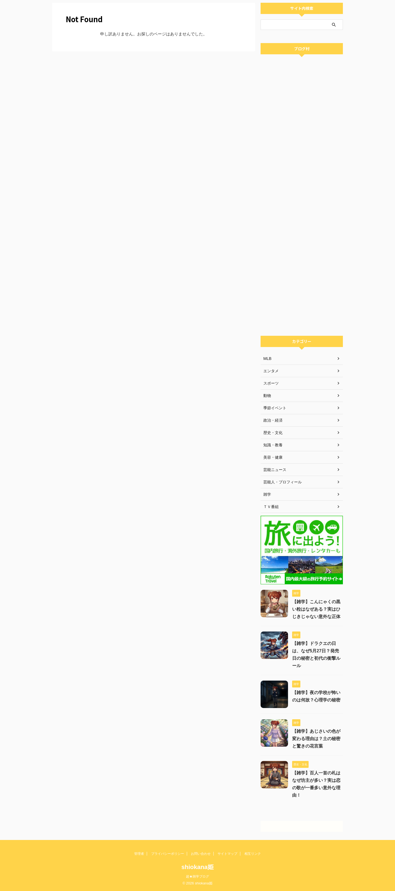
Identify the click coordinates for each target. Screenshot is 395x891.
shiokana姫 (197, 867)
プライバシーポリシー (167, 854)
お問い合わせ (201, 854)
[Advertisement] (302, 250)
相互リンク (252, 854)
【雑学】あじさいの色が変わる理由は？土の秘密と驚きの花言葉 (316, 738)
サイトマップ (227, 854)
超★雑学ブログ (197, 876)
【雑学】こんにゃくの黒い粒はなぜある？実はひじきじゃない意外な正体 (316, 609)
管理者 (139, 854)
